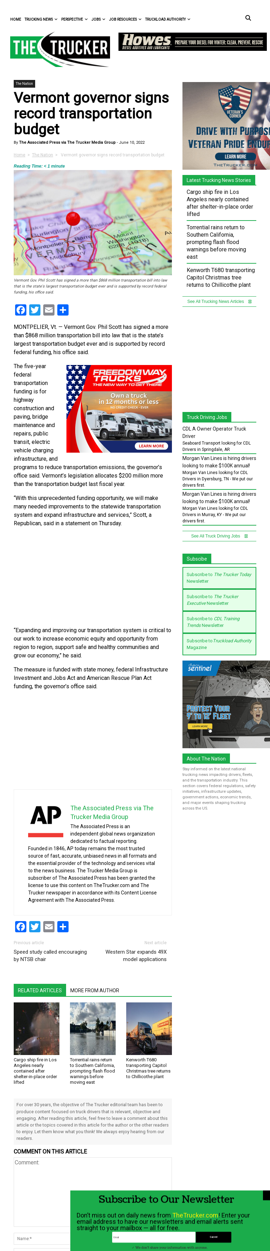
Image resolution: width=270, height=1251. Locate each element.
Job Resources (125, 19)
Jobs (98, 19)
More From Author (94, 990)
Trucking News (41, 19)
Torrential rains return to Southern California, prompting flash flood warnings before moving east (92, 1071)
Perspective (74, 19)
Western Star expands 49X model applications (136, 955)
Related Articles (40, 990)
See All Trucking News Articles (219, 301)
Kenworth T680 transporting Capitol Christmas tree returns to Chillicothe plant (148, 1068)
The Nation (24, 84)
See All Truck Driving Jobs (219, 536)
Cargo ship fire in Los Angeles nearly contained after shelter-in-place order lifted (35, 1071)
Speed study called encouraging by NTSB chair (50, 955)
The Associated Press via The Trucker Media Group (67, 142)
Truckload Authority (168, 19)
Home (15, 19)
